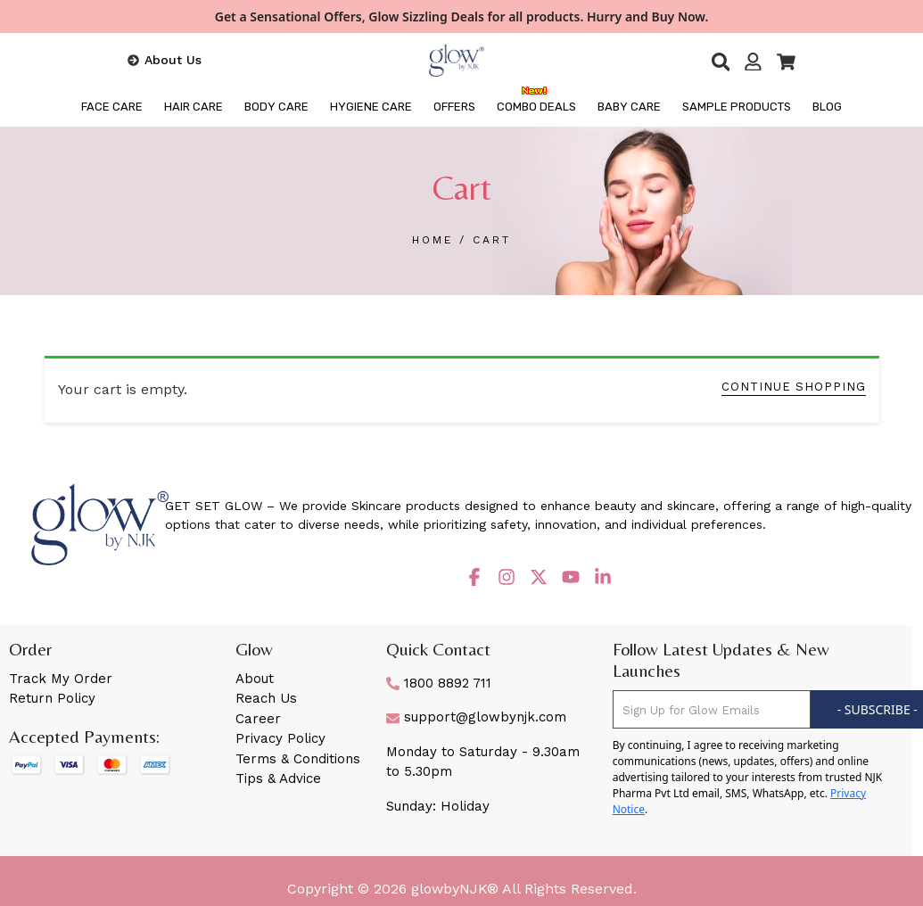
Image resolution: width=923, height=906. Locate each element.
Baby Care (629, 106)
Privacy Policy (280, 738)
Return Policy (52, 698)
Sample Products (736, 106)
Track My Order (60, 679)
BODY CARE (276, 106)
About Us (173, 60)
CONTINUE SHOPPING (793, 386)
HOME (435, 240)
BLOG (827, 106)
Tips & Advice (278, 778)
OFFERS (454, 106)
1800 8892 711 (438, 683)
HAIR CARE (193, 106)
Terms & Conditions (297, 759)
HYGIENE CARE (371, 106)
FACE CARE (112, 106)
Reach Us (266, 698)
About (254, 679)
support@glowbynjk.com (476, 717)
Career (258, 719)
